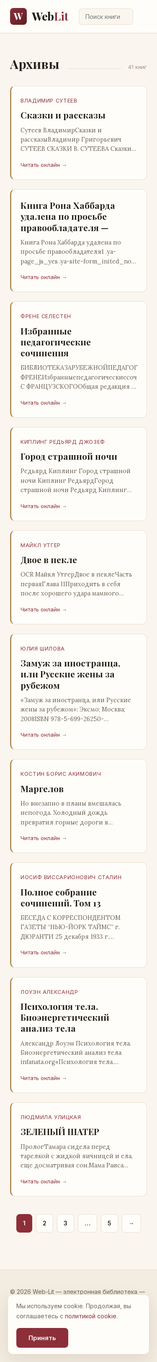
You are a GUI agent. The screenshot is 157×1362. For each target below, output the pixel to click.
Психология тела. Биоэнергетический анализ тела (65, 1017)
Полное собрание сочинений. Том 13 (61, 897)
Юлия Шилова (43, 648)
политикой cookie (90, 1316)
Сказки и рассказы (63, 115)
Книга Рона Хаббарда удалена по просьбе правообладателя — (68, 216)
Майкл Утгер (41, 545)
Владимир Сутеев (49, 100)
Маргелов (42, 788)
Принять (42, 1338)
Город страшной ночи (69, 456)
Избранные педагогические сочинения (56, 342)
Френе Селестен (46, 316)
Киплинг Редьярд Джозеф (63, 442)
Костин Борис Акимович (61, 774)
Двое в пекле (49, 559)
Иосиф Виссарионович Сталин (71, 877)
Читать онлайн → (44, 164)
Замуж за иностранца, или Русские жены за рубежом (70, 674)
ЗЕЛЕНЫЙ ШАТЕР (60, 1131)
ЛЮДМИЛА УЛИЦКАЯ (51, 1117)
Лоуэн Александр (49, 992)
